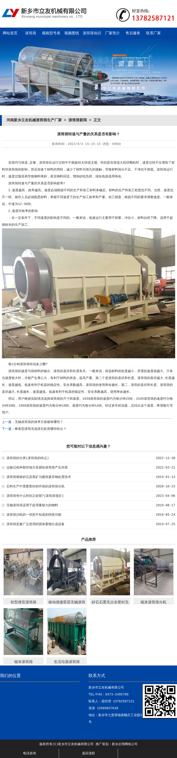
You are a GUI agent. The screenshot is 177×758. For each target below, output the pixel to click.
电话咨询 (29, 753)
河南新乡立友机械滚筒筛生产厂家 (34, 120)
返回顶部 (88, 753)
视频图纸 (71, 33)
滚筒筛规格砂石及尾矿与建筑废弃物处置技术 (38, 477)
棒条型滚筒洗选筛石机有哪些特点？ (40, 429)
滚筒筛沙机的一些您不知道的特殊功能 (33, 515)
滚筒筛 (30, 33)
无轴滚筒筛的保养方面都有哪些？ (39, 422)
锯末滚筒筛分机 (153, 602)
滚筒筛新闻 (77, 120)
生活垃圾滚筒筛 (67, 662)
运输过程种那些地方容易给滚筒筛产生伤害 (37, 467)
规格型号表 (51, 33)
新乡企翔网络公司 (125, 744)
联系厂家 (153, 33)
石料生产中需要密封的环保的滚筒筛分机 (35, 486)
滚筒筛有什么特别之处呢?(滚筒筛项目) (35, 496)
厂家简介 (112, 33)
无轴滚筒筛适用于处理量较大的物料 (32, 505)
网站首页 (10, 33)
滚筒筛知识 (92, 33)
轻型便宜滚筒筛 (23, 602)
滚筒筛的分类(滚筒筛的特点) (27, 458)
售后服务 (133, 33)
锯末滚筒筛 (23, 662)
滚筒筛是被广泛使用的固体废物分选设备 (35, 524)
